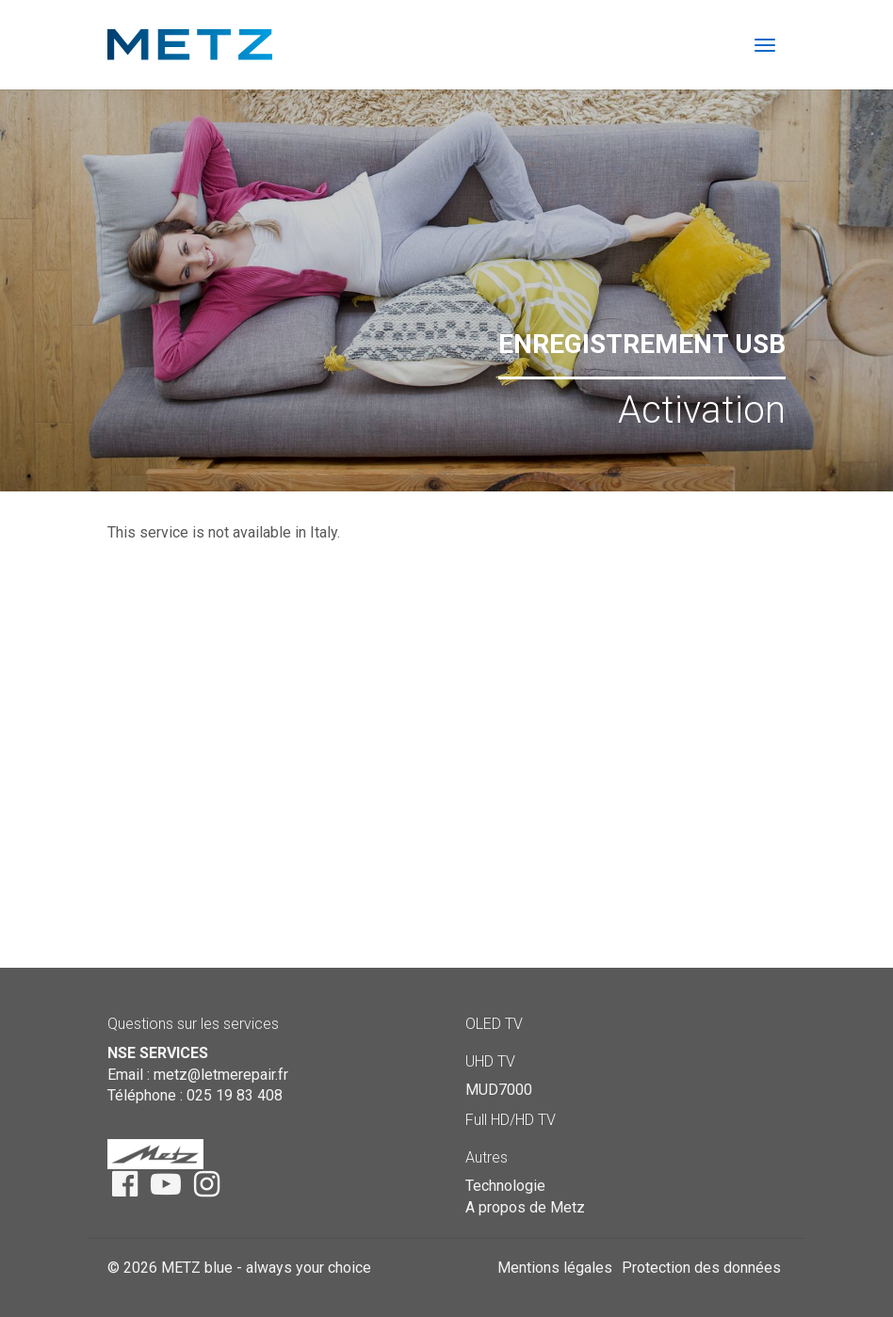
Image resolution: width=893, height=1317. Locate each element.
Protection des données (701, 1268)
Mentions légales (554, 1268)
